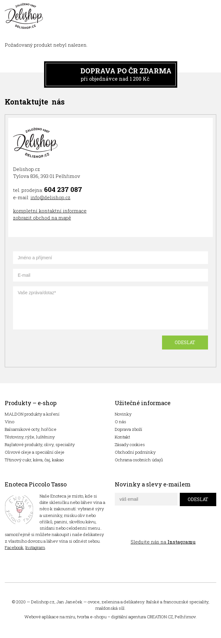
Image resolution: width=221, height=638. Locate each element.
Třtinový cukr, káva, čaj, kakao (34, 460)
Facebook (14, 547)
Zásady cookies (130, 444)
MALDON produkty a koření (32, 414)
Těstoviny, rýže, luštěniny (30, 437)
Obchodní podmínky (135, 452)
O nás (120, 421)
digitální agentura (128, 617)
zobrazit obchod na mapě (42, 217)
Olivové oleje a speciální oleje (34, 452)
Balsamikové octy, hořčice (30, 429)
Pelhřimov (185, 617)
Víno (9, 421)
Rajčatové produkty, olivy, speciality (40, 444)
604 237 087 (63, 189)
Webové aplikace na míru (49, 617)
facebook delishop (120, 527)
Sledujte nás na (163, 542)
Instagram (35, 547)
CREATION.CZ (160, 617)
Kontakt (122, 437)
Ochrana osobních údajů (139, 460)
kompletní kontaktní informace (50, 210)
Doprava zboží (128, 429)
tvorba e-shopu (92, 617)
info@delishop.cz (50, 197)
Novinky (123, 414)
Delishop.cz (43, 602)
